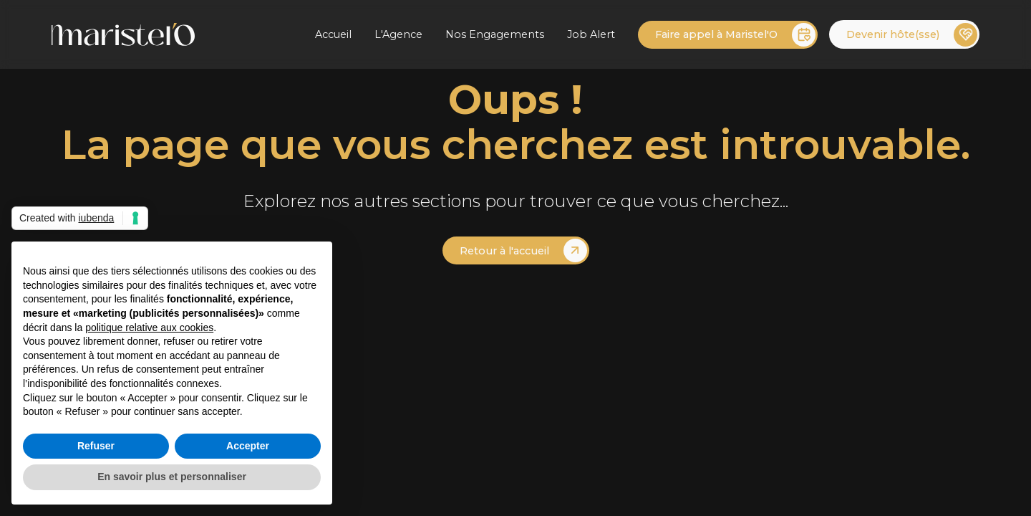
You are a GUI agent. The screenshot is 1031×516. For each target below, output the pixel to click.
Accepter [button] (247, 446)
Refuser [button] (96, 446)
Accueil (333, 34)
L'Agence (398, 34)
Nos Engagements (494, 34)
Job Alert (591, 34)
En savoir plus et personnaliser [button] (171, 476)
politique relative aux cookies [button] (149, 327)
